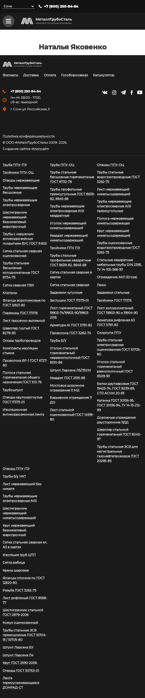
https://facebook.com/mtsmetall (131, 92)
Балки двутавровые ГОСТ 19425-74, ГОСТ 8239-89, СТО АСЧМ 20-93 (117, 388)
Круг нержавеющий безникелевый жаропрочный (19, 530)
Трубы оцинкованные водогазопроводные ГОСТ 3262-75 (118, 247)
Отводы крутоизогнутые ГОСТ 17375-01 (22, 399)
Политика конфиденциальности (29, 136)
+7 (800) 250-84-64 (61, 6)
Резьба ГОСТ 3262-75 (19, 590)
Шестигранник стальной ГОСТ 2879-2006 (23, 612)
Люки (101, 285)
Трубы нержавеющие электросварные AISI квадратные (67, 211)
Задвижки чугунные (66, 293)
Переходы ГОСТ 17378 (20, 313)
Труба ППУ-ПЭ (14, 165)
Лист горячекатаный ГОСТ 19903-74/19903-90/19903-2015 (71, 312)
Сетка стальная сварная (69, 285)
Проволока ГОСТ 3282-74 (70, 333)
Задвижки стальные (113, 293)
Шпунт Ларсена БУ (18, 647)
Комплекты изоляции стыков (20, 350)
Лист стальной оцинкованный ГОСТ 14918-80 (72, 414)
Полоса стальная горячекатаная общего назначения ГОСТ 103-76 (22, 377)
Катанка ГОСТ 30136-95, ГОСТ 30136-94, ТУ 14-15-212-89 (119, 405)
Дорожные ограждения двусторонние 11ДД (116, 419)
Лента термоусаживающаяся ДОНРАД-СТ (21, 683)
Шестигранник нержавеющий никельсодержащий (19, 513)
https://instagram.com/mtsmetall (114, 92)
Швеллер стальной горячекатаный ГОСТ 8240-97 (119, 434)
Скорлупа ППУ (109, 333)
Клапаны (10, 293)
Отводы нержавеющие (21, 180)
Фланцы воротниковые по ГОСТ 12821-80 (24, 302)
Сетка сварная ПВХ (18, 285)
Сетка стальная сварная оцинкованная (22, 253)
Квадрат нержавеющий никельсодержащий (69, 237)
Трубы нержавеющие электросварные (20, 202)
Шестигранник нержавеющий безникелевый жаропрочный (15, 219)
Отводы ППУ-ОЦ (110, 165)
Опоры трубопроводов (21, 341)
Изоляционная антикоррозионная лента (23, 412)
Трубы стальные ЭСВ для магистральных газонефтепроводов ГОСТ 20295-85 (118, 454)
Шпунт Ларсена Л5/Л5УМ (70, 370)
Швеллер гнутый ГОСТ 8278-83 (21, 330)
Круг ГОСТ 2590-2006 (20, 663)
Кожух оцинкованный (20, 622)
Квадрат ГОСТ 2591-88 (67, 378)
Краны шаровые (16, 570)
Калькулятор (103, 75)
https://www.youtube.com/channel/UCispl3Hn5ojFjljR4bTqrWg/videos (139, 92)
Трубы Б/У (58, 341)
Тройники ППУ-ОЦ (18, 172)
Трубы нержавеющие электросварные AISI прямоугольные (114, 206)
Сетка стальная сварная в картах (71, 274)
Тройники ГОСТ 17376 (114, 300)
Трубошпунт (13, 390)
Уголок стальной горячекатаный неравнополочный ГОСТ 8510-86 (70, 355)
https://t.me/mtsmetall (123, 92)
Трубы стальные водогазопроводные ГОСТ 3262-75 (118, 177)
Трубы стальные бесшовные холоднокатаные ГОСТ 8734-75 (21, 270)
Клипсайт (40, 148)
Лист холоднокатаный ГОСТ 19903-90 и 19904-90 (117, 310)
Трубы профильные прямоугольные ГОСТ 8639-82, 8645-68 (72, 194)
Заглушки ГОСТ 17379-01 (69, 300)
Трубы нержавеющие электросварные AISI (20, 498)
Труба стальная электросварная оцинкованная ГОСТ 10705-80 (119, 347)
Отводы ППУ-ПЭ (16, 469)
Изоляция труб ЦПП (19, 555)
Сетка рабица (14, 563)
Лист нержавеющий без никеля (22, 486)
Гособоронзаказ (74, 75)
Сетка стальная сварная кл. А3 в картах (25, 544)
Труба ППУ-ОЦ (62, 165)
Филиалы (10, 75)
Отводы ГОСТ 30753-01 (21, 671)
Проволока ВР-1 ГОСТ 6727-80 (25, 362)
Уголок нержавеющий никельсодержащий (68, 225)
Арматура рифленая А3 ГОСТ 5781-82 (116, 322)
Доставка (31, 75)
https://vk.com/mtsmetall (104, 92)
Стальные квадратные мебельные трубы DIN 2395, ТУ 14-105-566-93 (119, 264)
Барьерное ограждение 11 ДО (71, 400)
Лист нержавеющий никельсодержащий (113, 191)
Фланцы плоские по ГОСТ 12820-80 (24, 580)
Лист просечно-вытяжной (24, 321)
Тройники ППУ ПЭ (65, 248)
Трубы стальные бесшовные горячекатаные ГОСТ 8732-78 (72, 177)
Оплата (50, 75)
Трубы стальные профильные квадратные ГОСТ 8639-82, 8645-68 (70, 260)
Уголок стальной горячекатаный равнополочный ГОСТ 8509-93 (115, 369)
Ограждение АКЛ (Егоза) (117, 277)
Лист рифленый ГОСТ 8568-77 (25, 600)
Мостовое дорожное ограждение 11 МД (67, 387)
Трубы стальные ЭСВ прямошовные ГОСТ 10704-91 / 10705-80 (25, 635)
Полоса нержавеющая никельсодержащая (115, 220)
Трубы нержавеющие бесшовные (20, 190)
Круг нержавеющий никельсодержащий (113, 233)
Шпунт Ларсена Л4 (18, 655)
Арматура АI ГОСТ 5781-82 (71, 325)
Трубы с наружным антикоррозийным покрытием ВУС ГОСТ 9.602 (25, 238)
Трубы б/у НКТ (14, 476)
